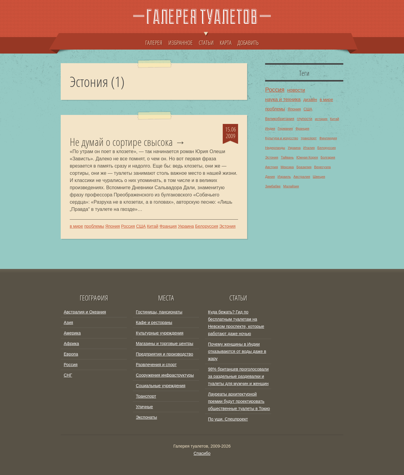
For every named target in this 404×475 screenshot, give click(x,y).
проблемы (94, 226)
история (321, 119)
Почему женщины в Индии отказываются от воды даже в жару (237, 351)
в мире (76, 226)
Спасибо (202, 453)
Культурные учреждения (159, 333)
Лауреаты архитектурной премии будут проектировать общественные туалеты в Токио (239, 401)
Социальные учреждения (160, 385)
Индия (270, 128)
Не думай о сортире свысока (121, 142)
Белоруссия (206, 226)
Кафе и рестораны (154, 322)
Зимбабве (272, 186)
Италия (309, 148)
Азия (68, 322)
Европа (71, 354)
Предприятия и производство (164, 354)
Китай (152, 226)
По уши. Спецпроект (228, 419)
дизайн (310, 99)
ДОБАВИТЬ (248, 42)
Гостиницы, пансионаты (159, 312)
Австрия (271, 167)
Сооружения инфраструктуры (165, 375)
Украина (186, 226)
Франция (168, 226)
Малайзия (291, 186)
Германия (285, 128)
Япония (112, 226)
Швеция (319, 176)
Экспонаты (146, 417)
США (141, 226)
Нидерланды (275, 148)
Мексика (287, 167)
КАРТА (225, 42)
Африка (71, 343)
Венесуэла (322, 167)
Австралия (301, 176)
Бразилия (303, 167)
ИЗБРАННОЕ (180, 42)
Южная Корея (307, 157)
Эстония (227, 226)
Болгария (327, 157)
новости (296, 90)
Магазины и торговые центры (164, 343)
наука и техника (283, 99)
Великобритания (279, 119)
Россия (128, 226)
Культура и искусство (281, 138)
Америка (72, 333)
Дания (270, 176)
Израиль (284, 176)
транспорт (309, 138)
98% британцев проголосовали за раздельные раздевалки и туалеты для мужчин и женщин (238, 376)
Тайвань (287, 157)
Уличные (144, 406)
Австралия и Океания (85, 312)
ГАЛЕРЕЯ (153, 42)
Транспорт (146, 396)
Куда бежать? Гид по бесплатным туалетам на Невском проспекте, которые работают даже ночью (236, 323)
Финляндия (328, 138)
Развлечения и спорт (156, 364)
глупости (304, 119)
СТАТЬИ (206, 39)
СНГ (68, 375)
